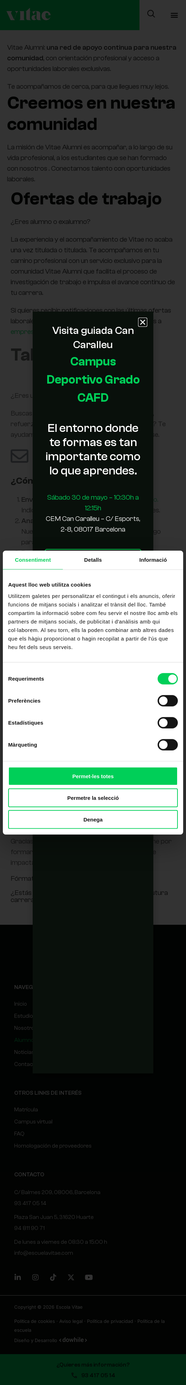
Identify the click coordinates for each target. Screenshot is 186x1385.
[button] (142, 322)
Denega (93, 819)
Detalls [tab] (93, 559)
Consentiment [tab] (33, 559)
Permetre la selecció (93, 798)
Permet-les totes (93, 776)
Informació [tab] (153, 559)
